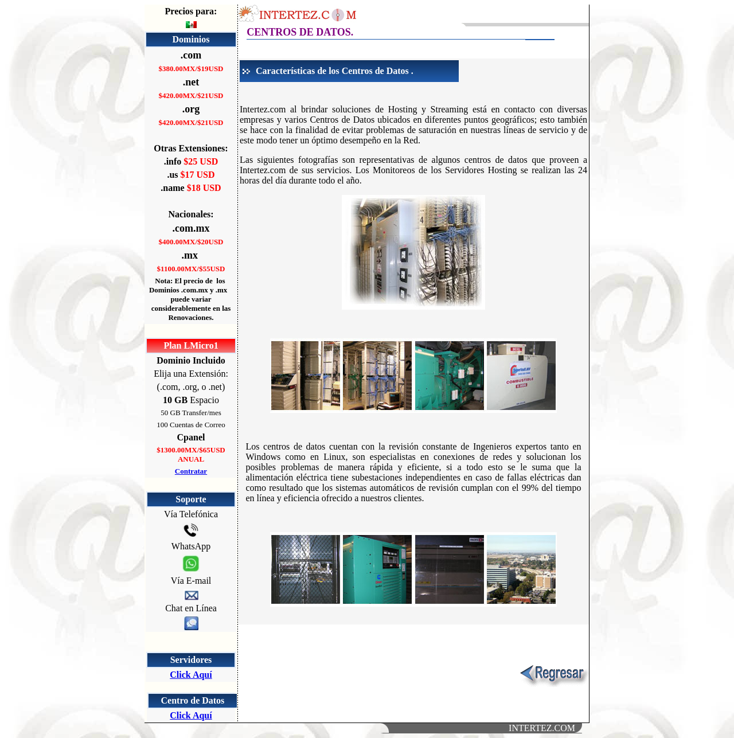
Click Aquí (191, 675)
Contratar (191, 471)
